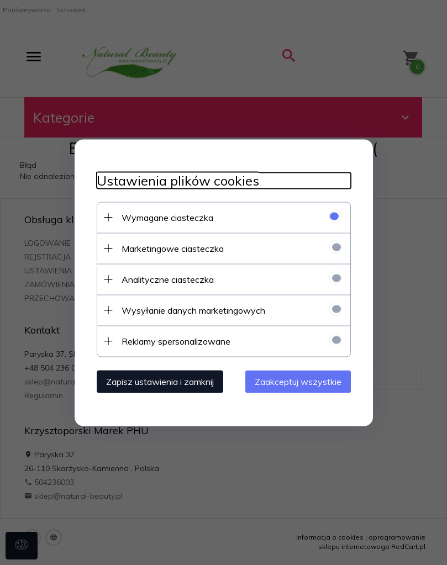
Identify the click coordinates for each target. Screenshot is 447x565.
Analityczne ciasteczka (168, 278)
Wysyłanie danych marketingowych (193, 309)
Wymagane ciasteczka (167, 217)
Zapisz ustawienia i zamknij (160, 381)
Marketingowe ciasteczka (173, 248)
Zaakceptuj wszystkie (298, 381)
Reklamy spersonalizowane (176, 340)
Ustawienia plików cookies (178, 180)
